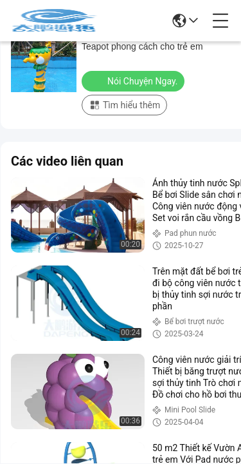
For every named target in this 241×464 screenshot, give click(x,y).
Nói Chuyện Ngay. (134, 80)
